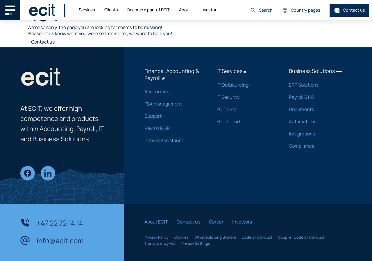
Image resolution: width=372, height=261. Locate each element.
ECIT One (245, 109)
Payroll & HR (172, 128)
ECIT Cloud (245, 121)
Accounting (172, 91)
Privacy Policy (156, 237)
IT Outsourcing (245, 85)
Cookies (181, 237)
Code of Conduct (257, 237)
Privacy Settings (195, 243)
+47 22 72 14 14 (51, 222)
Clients (111, 9)
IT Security (245, 97)
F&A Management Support (172, 110)
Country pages (301, 10)
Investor (209, 9)
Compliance (317, 146)
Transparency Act (160, 243)
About (185, 9)
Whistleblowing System (215, 237)
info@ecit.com (51, 240)
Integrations (317, 134)
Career (216, 222)
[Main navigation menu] (10, 10)
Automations (317, 121)
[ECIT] (42, 10)
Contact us (349, 10)
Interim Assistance (172, 140)
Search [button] (261, 10)
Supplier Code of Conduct (301, 237)
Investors (242, 222)
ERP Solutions (317, 85)
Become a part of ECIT (148, 9)
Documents (317, 109)
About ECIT (156, 222)
